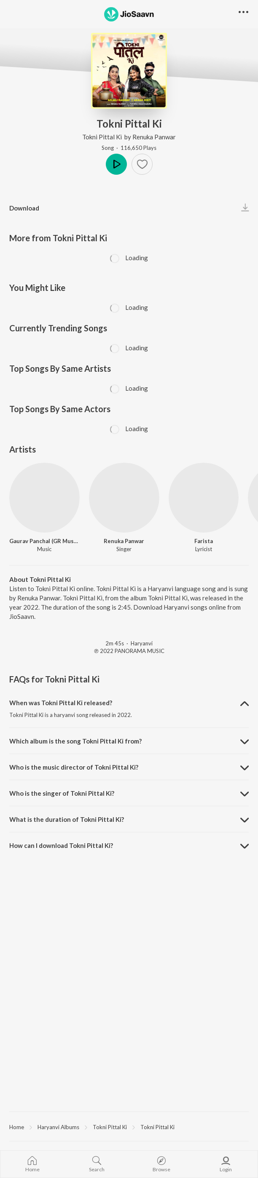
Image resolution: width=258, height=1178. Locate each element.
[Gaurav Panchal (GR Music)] (44, 498)
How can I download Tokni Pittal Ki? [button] (61, 845)
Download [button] (24, 208)
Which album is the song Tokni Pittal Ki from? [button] (75, 741)
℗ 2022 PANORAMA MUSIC (129, 651)
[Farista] (204, 498)
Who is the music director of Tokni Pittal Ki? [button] (73, 767)
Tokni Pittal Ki (102, 137)
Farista (203, 541)
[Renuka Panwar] (124, 498)
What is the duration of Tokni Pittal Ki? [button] (66, 819)
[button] (142, 164)
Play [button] (116, 164)
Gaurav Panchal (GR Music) (44, 541)
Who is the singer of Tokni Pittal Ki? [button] (61, 793)
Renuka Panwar (154, 137)
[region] (129, 1126)
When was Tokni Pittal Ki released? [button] (60, 702)
